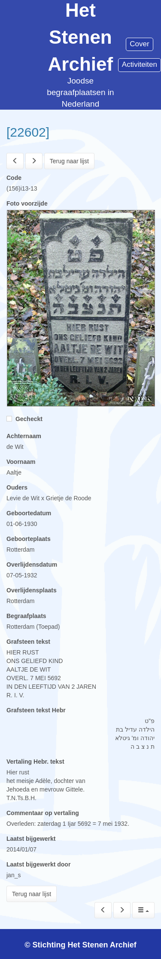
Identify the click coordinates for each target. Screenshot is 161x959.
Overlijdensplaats (31, 590)
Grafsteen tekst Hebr (36, 710)
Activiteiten (139, 64)
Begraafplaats (26, 615)
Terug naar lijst (69, 161)
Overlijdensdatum (31, 564)
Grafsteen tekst (28, 641)
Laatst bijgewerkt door (38, 864)
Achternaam (23, 436)
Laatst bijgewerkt (30, 838)
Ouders (16, 487)
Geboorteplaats (28, 538)
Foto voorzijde (27, 203)
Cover (139, 44)
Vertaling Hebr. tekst (35, 761)
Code (13, 177)
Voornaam (20, 461)
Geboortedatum (28, 513)
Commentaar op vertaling (42, 813)
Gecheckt (24, 418)
